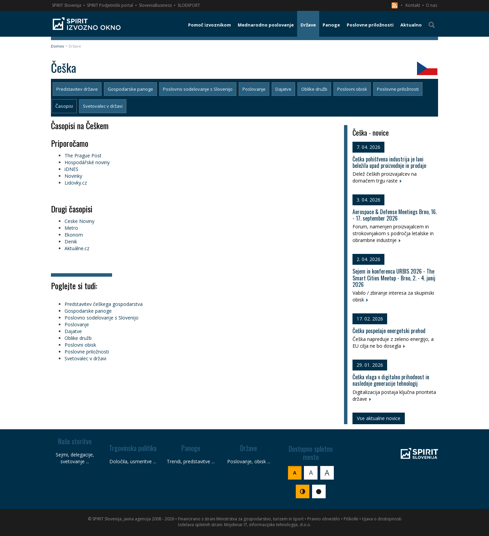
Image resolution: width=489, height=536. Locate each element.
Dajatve (283, 89)
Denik (71, 241)
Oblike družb (314, 89)
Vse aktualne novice (378, 418)
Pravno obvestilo (323, 519)
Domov (57, 46)
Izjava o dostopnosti (381, 519)
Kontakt (412, 5)
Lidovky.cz (76, 182)
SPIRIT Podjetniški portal (110, 5)
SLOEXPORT (189, 5)
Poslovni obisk (352, 89)
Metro (71, 228)
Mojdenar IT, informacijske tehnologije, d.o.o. (267, 525)
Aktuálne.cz (77, 248)
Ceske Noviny (79, 221)
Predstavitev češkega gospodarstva (104, 304)
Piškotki (351, 519)
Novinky (73, 176)
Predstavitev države (77, 89)
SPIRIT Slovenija (66, 5)
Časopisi (64, 106)
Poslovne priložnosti (398, 89)
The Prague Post (83, 155)
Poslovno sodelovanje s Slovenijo (198, 89)
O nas (431, 5)
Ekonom (74, 234)
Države (75, 46)
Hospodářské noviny (87, 162)
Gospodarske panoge (130, 89)
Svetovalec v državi (103, 106)
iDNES (71, 169)
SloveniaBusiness (155, 5)
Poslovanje (254, 89)
